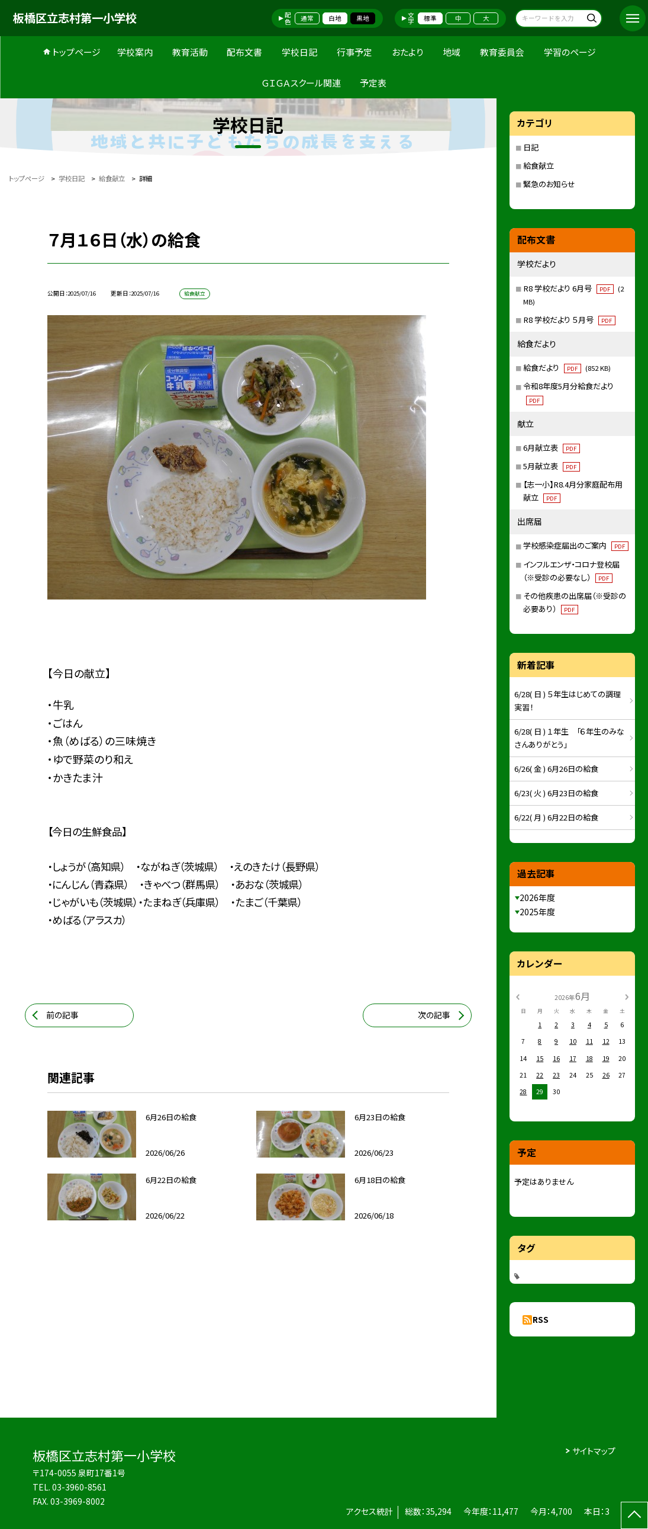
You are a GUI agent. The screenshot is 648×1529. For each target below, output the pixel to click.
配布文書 (244, 52)
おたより (407, 52)
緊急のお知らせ (549, 184)
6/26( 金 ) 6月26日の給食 (556, 768)
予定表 (373, 82)
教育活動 (190, 52)
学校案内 (135, 52)
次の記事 (434, 1015)
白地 (334, 18)
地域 (451, 52)
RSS (541, 1319)
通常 (307, 18)
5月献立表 (551, 466)
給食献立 (538, 165)
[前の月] (517, 996)
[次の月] (626, 996)
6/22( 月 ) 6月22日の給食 (556, 817)
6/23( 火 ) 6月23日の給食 (556, 793)
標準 (430, 18)
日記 (531, 147)
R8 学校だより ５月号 (569, 319)
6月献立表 (551, 447)
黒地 (362, 18)
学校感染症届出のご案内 (575, 545)
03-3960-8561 (79, 1487)
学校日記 (299, 52)
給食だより (567, 367)
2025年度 (537, 912)
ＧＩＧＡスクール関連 (301, 82)
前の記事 (62, 1015)
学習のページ (570, 52)
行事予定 (354, 52)
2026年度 (537, 897)
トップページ (76, 52)
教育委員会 (502, 52)
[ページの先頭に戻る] (634, 1515)
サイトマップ (593, 1451)
